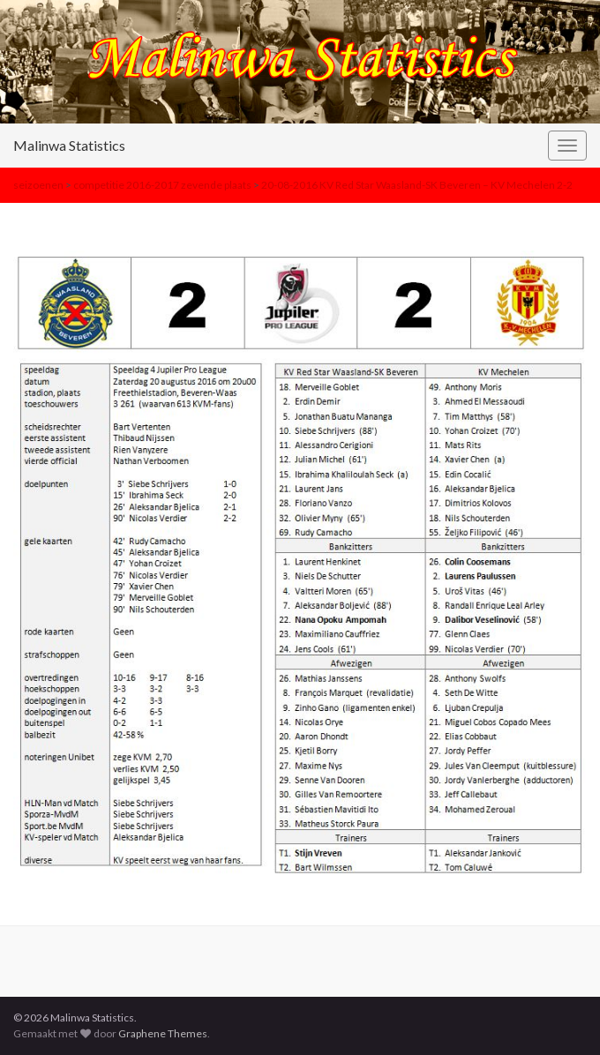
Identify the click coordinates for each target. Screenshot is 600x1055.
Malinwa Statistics (69, 145)
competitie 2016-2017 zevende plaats (162, 184)
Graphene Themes (162, 1033)
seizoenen (38, 184)
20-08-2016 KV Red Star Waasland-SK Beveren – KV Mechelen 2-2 (417, 184)
